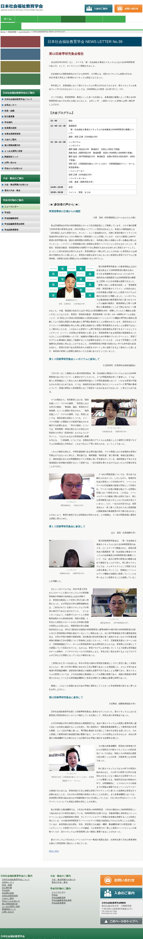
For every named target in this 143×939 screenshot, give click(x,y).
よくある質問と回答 (13, 145)
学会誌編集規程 (11, 212)
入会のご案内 (20, 60)
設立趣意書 (9, 110)
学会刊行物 (12, 24)
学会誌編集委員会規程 (14, 218)
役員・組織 (9, 104)
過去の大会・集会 (12, 184)
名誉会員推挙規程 (12, 127)
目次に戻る (54, 844)
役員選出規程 (10, 122)
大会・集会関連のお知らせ (16, 178)
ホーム (3, 24)
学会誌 (7, 206)
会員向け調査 (20, 72)
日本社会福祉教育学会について (18, 93)
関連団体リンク (11, 150)
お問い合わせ (10, 156)
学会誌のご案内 (20, 47)
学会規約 (8, 116)
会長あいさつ (10, 99)
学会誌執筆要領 (11, 223)
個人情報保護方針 (12, 139)
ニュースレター (24, 24)
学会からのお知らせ (20, 34)
